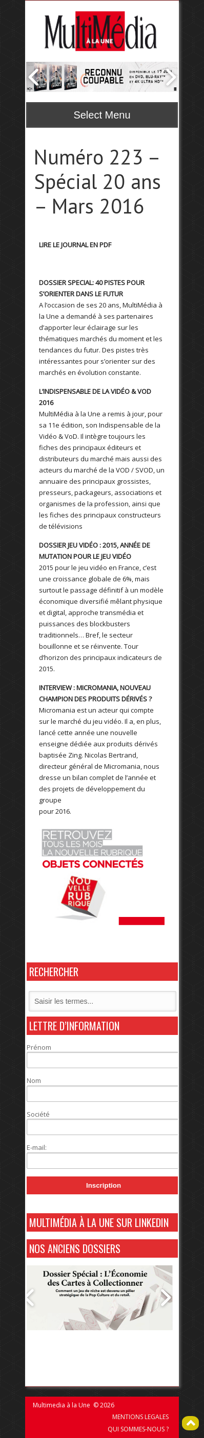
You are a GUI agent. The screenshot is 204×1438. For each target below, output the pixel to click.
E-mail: (37, 1147)
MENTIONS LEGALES (140, 1416)
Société (38, 1114)
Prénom (39, 1047)
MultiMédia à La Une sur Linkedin (99, 1222)
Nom (34, 1080)
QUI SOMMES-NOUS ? (138, 1429)
